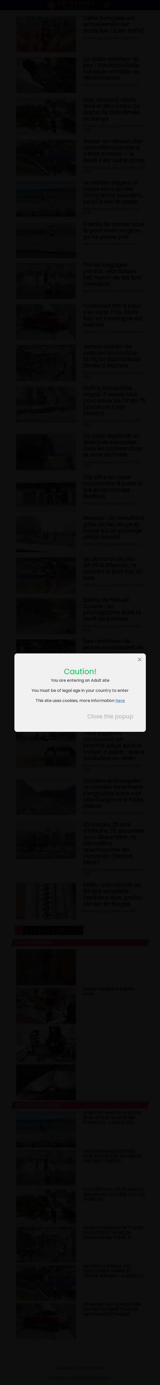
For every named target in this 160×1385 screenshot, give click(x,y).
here (120, 701)
